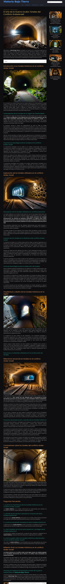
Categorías (27, 5)
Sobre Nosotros (35, 5)
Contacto (41, 5)
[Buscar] (61, 2)
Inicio (23, 5)
